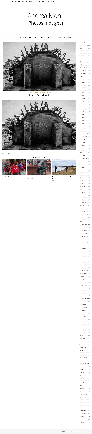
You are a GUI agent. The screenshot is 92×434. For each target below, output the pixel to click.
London (83, 98)
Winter (49, 92)
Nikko (83, 117)
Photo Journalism (84, 407)
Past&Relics (42, 92)
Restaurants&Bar (86, 258)
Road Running (83, 375)
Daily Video (81, 55)
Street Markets (85, 264)
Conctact (53, 1)
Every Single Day (31, 176)
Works (83, 332)
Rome (83, 133)
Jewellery (84, 251)
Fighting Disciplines (84, 363)
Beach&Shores (85, 158)
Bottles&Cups (83, 67)
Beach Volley (83, 351)
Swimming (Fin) (83, 394)
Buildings (84, 292)
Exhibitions (84, 307)
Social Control (83, 273)
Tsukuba (84, 142)
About (49, 1)
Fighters (83, 199)
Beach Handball (84, 347)
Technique (82, 422)
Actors (83, 192)
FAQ (46, 1)
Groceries (84, 248)
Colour (22, 1)
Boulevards (84, 285)
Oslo (83, 123)
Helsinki (83, 92)
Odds (81, 177)
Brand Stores (85, 233)
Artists (83, 196)
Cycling (81, 360)
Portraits (84, 202)
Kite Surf (82, 372)
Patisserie (84, 255)
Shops (81, 221)
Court (81, 152)
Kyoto (83, 95)
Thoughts (81, 401)
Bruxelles (84, 86)
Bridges (83, 288)
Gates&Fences (85, 317)
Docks (83, 295)
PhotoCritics (83, 410)
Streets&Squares (86, 326)
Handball (82, 369)
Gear (81, 404)
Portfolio (81, 58)
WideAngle (82, 338)
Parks (81, 183)
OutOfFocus (83, 180)
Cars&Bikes (83, 70)
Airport (82, 64)
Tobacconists (85, 270)
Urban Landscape (84, 279)
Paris (83, 130)
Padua (83, 126)
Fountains (84, 310)
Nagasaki (84, 104)
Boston (83, 82)
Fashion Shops (85, 236)
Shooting (82, 385)
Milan (83, 101)
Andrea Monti (46, 15)
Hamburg (84, 89)
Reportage (81, 341)
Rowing (82, 382)
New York (84, 114)
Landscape (30, 1)
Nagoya (83, 111)
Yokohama (84, 149)
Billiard (81, 354)
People (39, 1)
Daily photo (17, 1)
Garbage (84, 313)
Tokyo (83, 139)
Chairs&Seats (83, 73)
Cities (35, 1)
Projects (80, 61)
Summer (84, 214)
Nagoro (83, 108)
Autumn (83, 208)
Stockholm (84, 136)
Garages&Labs (85, 242)
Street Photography (85, 416)
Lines (81, 164)
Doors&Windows (86, 298)
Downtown (84, 304)
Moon (81, 171)
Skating (82, 388)
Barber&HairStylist (86, 224)
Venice (83, 145)
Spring (83, 211)
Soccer (81, 391)
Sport (43, 1)
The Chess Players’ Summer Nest (11, 176)
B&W (26, 1)
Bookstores (84, 230)
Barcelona (84, 79)
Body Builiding (83, 357)
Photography (83, 413)
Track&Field (83, 398)
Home (13, 1)
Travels (82, 276)
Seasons (82, 205)
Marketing (82, 167)
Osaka (83, 120)
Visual (81, 335)
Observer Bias (83, 174)
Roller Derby (83, 379)
